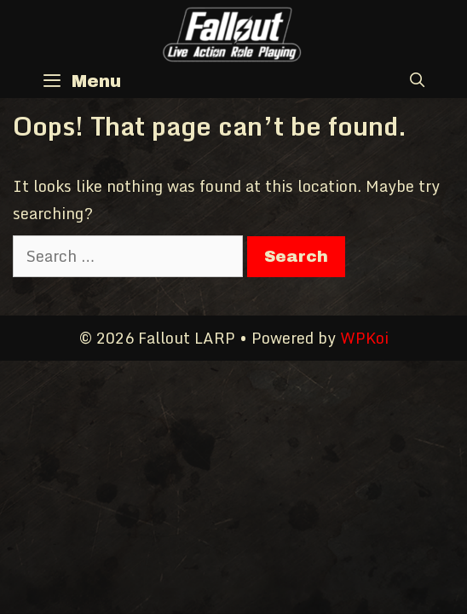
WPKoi (364, 337)
